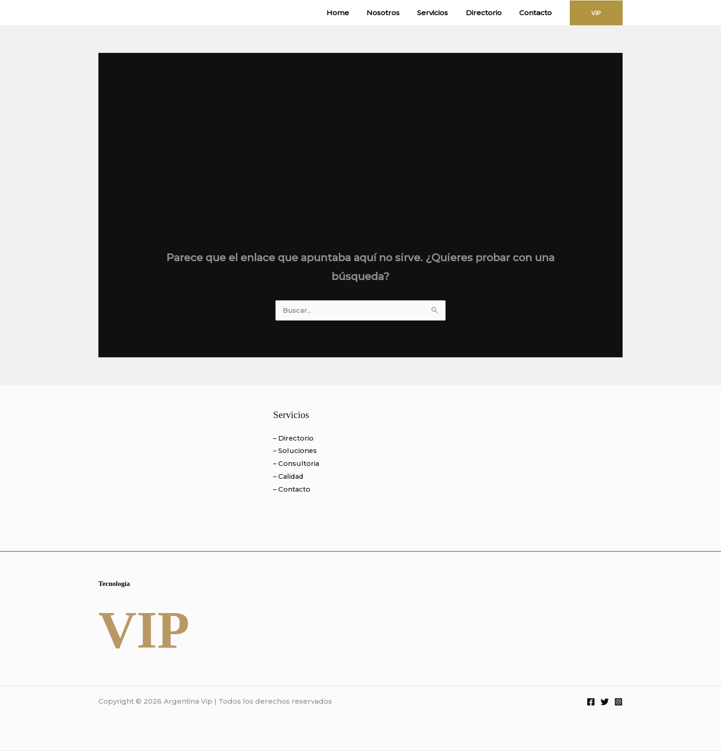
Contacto (537, 12)
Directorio (489, 12)
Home (354, 12)
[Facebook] (591, 703)
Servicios (442, 12)
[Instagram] (618, 703)
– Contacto (292, 490)
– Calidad (289, 477)
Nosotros (396, 12)
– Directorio (294, 439)
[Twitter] (605, 703)
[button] (596, 12)
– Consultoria (296, 464)
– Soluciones (295, 451)
